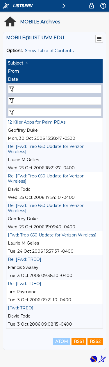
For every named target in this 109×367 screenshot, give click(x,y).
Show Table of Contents (49, 50)
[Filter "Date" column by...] (54, 112)
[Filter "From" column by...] (54, 101)
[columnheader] (54, 63)
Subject (15, 63)
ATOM (61, 341)
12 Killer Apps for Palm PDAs (36, 122)
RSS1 (79, 341)
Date (13, 79)
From (13, 71)
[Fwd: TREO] (20, 308)
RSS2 (95, 341)
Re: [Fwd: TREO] (24, 259)
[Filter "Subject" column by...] (54, 89)
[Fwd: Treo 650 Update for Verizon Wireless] (52, 235)
